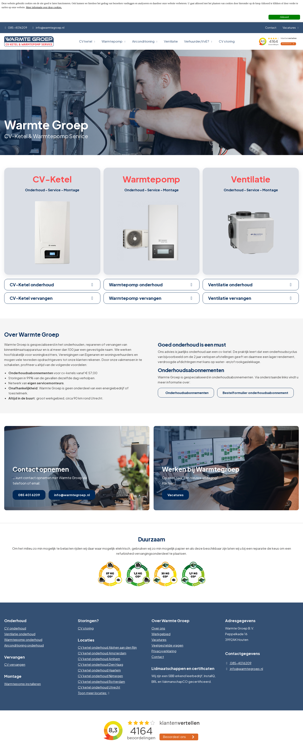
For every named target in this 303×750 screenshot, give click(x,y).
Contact (270, 27)
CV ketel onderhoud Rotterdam (101, 681)
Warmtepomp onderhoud (151, 284)
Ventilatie (171, 41)
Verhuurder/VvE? (198, 41)
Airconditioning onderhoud (24, 645)
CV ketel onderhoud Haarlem (99, 670)
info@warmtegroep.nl (48, 27)
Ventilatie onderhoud (250, 284)
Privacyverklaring (164, 651)
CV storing (227, 41)
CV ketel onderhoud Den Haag (100, 664)
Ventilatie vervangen (250, 298)
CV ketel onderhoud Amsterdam (102, 653)
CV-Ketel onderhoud (52, 284)
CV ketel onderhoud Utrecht (99, 687)
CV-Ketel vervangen (52, 298)
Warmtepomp (114, 41)
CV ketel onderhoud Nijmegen (100, 676)
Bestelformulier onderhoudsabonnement (255, 393)
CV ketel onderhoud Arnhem (99, 659)
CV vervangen (14, 664)
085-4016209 (15, 27)
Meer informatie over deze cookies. (44, 7)
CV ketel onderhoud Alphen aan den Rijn (107, 647)
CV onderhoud (15, 628)
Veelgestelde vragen (167, 645)
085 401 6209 (29, 495)
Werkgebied (161, 634)
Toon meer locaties (94, 693)
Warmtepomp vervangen (151, 298)
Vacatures (291, 27)
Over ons (158, 628)
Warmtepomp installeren (22, 684)
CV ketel (87, 41)
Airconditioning (145, 41)
